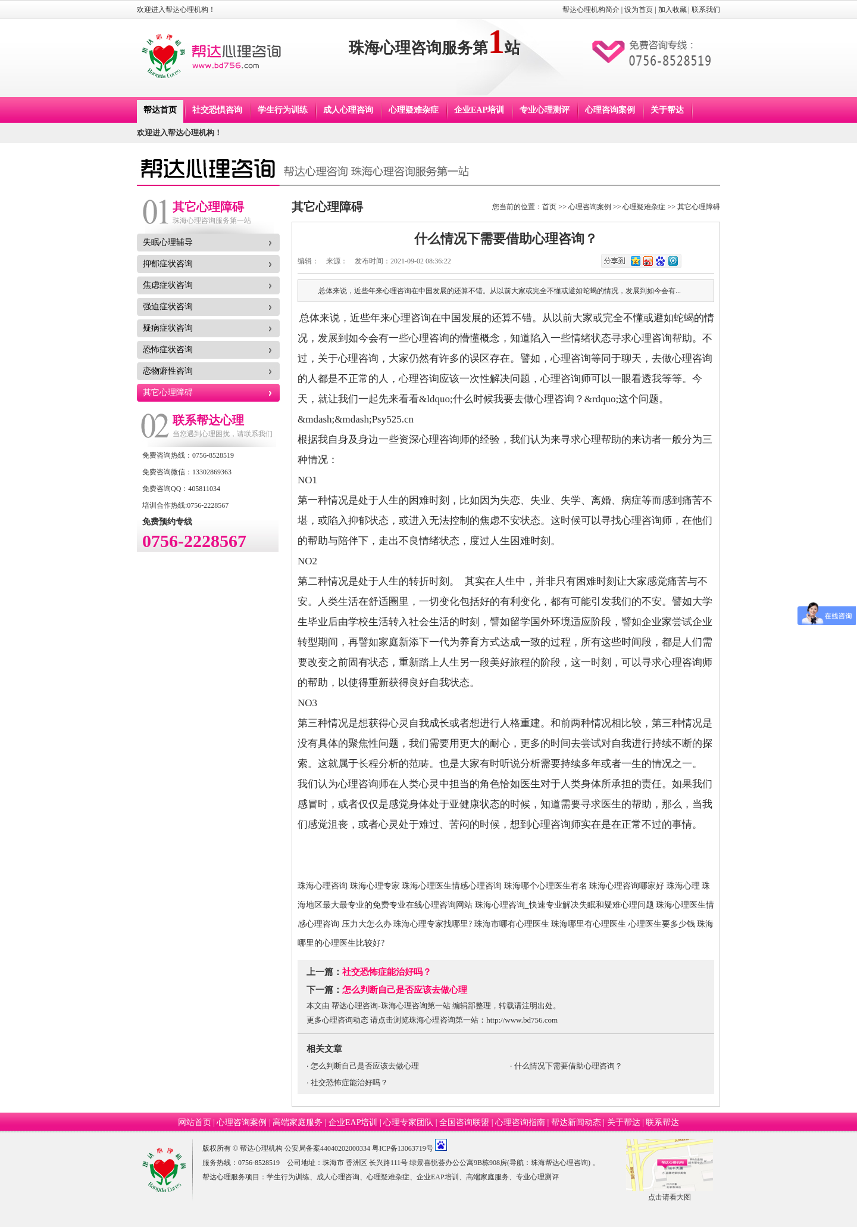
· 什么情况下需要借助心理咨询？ (566, 1065)
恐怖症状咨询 (168, 349)
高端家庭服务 (298, 1122)
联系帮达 (662, 1122)
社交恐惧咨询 (217, 109)
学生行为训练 (283, 109)
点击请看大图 (669, 1197)
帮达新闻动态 (576, 1122)
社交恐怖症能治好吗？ (386, 972)
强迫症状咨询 (168, 306)
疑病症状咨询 (168, 328)
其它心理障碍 (168, 392)
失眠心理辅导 (168, 242)
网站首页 (194, 1122)
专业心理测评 (545, 109)
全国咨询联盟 (464, 1122)
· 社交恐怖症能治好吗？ (347, 1082)
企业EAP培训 (479, 109)
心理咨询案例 (610, 109)
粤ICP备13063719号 (402, 1148)
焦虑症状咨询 (168, 285)
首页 (549, 207)
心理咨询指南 (520, 1122)
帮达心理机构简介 (591, 9)
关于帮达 (667, 109)
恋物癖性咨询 (168, 370)
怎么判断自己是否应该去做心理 (404, 990)
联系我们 (706, 9)
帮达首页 (160, 109)
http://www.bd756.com (522, 1019)
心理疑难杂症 (414, 109)
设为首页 (638, 9)
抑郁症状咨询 (168, 263)
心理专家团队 (408, 1122)
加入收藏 (672, 9)
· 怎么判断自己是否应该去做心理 (362, 1065)
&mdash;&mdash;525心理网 (398, 459)
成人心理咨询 (348, 109)
